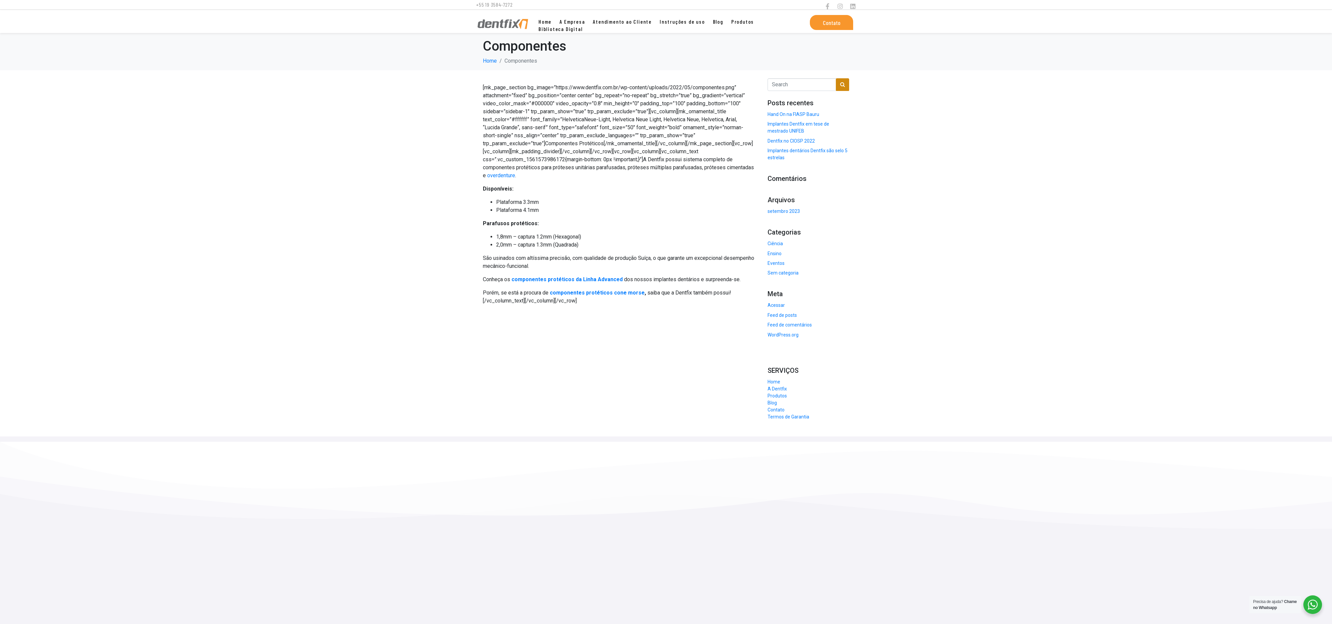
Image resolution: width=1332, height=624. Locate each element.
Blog (718, 21)
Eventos (776, 263)
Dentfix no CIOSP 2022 (791, 141)
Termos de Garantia (788, 416)
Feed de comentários (790, 324)
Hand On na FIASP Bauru (793, 114)
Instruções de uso (682, 21)
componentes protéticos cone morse (597, 293)
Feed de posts (782, 315)
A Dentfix (777, 388)
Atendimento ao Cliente (622, 21)
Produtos (742, 21)
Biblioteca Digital (560, 29)
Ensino (775, 253)
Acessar (776, 305)
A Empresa (572, 21)
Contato (776, 409)
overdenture (501, 175)
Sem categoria (783, 273)
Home (544, 21)
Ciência (775, 243)
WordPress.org (783, 334)
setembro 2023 (784, 211)
